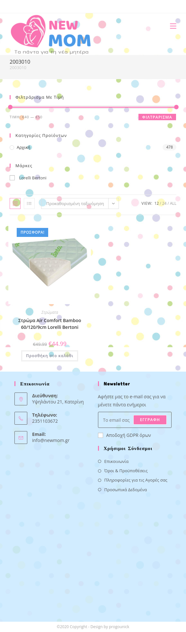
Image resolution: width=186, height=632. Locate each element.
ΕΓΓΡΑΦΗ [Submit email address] (150, 419)
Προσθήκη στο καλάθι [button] (49, 355)
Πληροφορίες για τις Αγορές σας (135, 480)
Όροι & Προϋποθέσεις (126, 471)
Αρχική (23, 147)
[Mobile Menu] (170, 26)
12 (157, 203)
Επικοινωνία (116, 461)
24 (164, 203)
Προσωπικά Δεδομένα (125, 489)
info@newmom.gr (50, 440)
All (173, 203)
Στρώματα (49, 312)
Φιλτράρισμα (157, 117)
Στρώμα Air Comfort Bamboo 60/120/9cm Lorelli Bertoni (49, 323)
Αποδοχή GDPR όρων (124, 435)
